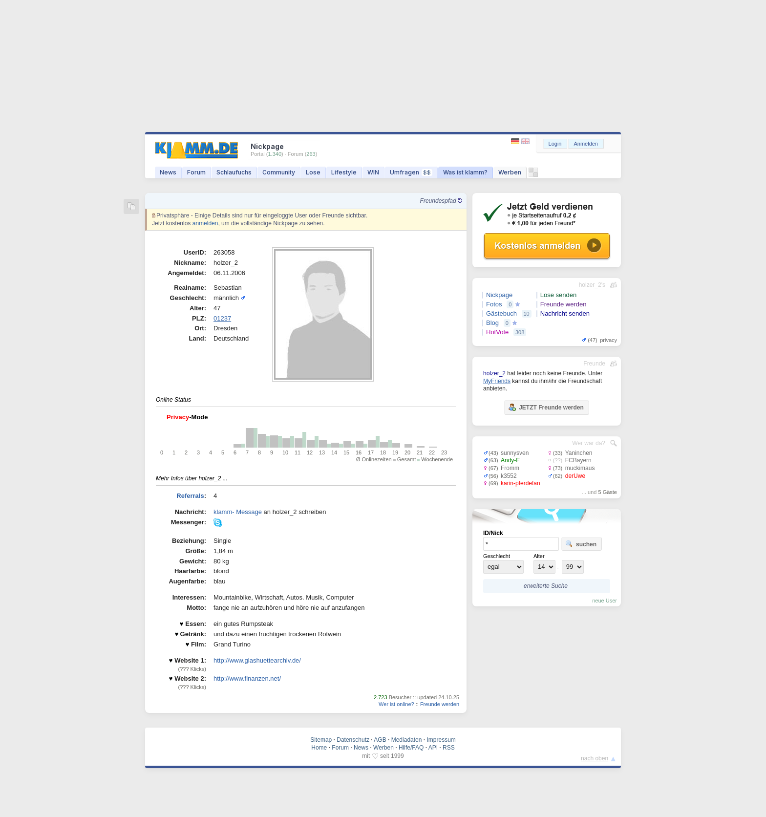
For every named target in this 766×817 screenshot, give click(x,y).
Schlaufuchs (234, 172)
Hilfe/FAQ (411, 747)
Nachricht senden (565, 313)
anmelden (205, 223)
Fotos (494, 304)
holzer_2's (592, 284)
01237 (222, 318)
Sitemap (321, 739)
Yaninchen (579, 453)
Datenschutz (353, 739)
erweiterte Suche (546, 585)
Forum (196, 172)
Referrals (190, 495)
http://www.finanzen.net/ (247, 678)
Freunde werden (439, 704)
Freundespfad (441, 200)
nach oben (594, 758)
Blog (492, 322)
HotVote (497, 332)
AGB (380, 739)
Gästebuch (501, 313)
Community (278, 172)
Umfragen (411, 172)
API (433, 747)
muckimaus (580, 468)
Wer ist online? (396, 704)
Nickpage (499, 295)
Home (319, 747)
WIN (373, 172)
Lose (313, 172)
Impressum (440, 739)
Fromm (510, 468)
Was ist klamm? (465, 172)
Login (555, 144)
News (168, 172)
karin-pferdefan (520, 483)
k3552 (509, 476)
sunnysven (515, 453)
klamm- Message (237, 512)
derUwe (575, 476)
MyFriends (497, 381)
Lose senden (558, 295)
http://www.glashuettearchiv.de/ (257, 660)
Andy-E (510, 460)
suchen (580, 544)
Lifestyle (344, 172)
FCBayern (578, 460)
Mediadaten (406, 739)
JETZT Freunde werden (546, 407)
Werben (509, 172)
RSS (449, 747)
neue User (604, 600)
